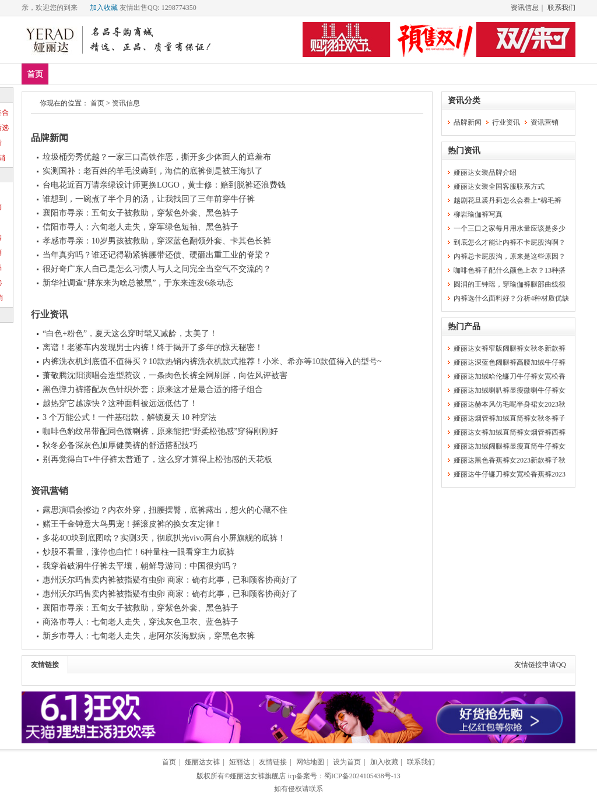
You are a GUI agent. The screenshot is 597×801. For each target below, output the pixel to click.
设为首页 (347, 762)
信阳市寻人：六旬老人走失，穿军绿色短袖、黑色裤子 (140, 227)
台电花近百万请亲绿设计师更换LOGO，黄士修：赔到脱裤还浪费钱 (164, 185)
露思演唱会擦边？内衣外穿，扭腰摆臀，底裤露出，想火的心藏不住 (165, 510)
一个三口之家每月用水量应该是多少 (510, 228)
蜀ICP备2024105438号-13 (362, 776)
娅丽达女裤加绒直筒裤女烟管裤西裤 (510, 432)
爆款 (100, 73)
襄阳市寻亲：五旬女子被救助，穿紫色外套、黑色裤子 (140, 213)
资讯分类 (464, 100)
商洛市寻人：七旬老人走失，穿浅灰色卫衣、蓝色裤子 (140, 621)
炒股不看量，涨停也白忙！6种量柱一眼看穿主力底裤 (138, 552)
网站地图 (310, 762)
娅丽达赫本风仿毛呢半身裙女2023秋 (510, 404)
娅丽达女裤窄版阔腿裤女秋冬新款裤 (510, 348)
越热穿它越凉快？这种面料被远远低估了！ (120, 403)
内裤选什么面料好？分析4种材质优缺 (511, 298)
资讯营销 (49, 491)
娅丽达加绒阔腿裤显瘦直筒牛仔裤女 (510, 446)
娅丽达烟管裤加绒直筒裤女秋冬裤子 (510, 418)
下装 (168, 73)
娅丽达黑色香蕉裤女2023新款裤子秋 (510, 460)
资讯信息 (525, 7)
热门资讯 (464, 150)
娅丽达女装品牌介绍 (485, 172)
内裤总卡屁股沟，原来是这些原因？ (510, 256)
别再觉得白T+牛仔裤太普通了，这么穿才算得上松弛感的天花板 (157, 459)
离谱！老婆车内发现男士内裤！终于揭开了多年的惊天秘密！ (153, 347)
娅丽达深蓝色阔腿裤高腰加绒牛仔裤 (510, 362)
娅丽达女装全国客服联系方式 (499, 186)
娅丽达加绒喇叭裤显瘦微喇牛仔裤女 (510, 390)
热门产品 (464, 326)
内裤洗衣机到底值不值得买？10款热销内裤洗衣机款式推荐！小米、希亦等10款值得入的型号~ (212, 361)
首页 (35, 74)
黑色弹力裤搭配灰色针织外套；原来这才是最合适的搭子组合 (153, 389)
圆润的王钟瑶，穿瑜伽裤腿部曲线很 (510, 284)
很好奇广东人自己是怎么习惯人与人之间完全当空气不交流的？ (157, 268)
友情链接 (45, 665)
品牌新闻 (49, 138)
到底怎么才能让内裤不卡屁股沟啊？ (510, 242)
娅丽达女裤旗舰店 (258, 776)
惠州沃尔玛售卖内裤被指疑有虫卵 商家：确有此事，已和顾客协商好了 (170, 580)
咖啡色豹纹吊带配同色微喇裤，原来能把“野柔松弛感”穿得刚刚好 (160, 431)
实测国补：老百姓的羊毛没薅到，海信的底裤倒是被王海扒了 (153, 171)
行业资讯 (49, 314)
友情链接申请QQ (540, 665)
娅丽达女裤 (202, 762)
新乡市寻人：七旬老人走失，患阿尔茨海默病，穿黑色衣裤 (149, 635)
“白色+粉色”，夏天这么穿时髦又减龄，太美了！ (130, 333)
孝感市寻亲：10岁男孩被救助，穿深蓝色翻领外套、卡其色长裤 (157, 241)
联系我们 (561, 7)
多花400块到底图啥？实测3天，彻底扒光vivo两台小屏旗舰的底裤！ (164, 538)
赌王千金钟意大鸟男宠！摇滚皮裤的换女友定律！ (132, 524)
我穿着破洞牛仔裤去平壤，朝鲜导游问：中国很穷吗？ (140, 566)
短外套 (207, 73)
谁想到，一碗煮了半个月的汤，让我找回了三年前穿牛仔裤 (149, 199)
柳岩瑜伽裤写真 (478, 214)
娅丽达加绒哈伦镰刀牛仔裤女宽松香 (510, 376)
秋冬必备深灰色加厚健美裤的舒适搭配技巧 (120, 445)
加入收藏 (104, 7)
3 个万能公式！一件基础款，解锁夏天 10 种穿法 (129, 417)
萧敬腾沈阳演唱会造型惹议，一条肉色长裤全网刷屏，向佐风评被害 (165, 375)
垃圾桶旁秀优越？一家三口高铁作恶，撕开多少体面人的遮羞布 (157, 157)
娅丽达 (239, 762)
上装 (134, 73)
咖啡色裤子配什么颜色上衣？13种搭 (510, 270)
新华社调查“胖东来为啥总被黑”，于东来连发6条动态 (138, 282)
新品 (65, 73)
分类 (245, 73)
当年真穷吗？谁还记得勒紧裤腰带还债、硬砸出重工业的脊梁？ (157, 254)
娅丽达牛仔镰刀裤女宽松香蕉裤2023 (510, 474)
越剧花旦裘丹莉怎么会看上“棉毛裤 (507, 200)
